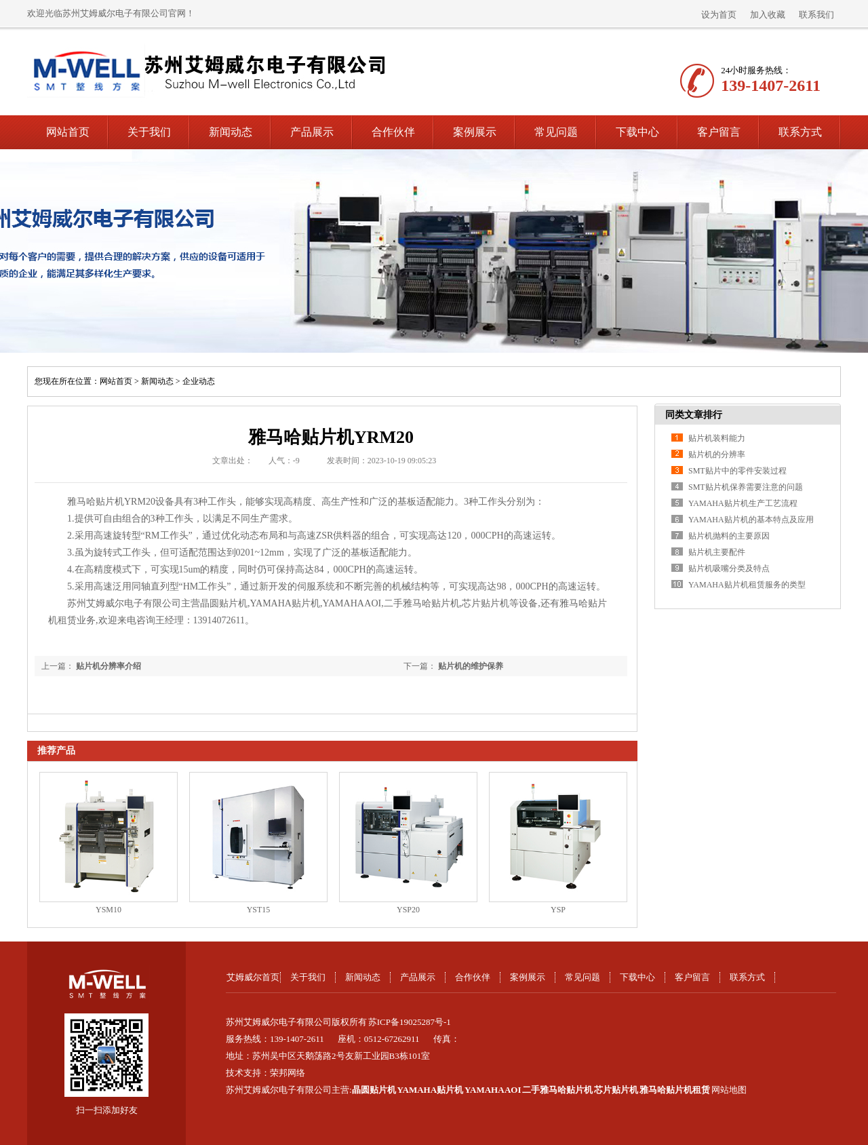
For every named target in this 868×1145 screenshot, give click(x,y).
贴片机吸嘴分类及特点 (729, 568)
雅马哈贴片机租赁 (674, 1090)
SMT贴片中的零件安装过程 (737, 471)
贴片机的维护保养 (470, 666)
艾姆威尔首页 (252, 977)
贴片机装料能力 (716, 438)
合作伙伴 (393, 132)
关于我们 (149, 132)
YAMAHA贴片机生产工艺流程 (742, 503)
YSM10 (108, 909)
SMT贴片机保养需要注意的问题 (745, 487)
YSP (558, 909)
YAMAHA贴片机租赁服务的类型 (747, 584)
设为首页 (718, 14)
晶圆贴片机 (374, 1090)
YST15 (259, 909)
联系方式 (800, 132)
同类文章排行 (693, 415)
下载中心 (637, 132)
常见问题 (556, 132)
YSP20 (408, 909)
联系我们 (816, 14)
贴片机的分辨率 (716, 454)
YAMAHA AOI (493, 1090)
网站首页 (68, 132)
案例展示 (474, 132)
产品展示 (312, 132)
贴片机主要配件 (716, 552)
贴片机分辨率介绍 (108, 666)
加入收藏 (767, 14)
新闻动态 (230, 132)
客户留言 (719, 132)
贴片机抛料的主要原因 (729, 536)
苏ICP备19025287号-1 (409, 1022)
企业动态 (198, 381)
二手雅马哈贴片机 (557, 1090)
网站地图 (729, 1090)
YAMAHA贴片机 (430, 1090)
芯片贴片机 (616, 1090)
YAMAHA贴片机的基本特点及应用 (751, 519)
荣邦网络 (287, 1073)
